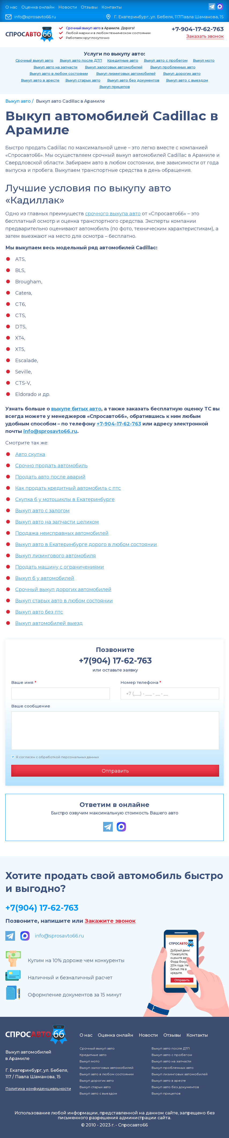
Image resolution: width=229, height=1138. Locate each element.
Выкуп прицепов (114, 86)
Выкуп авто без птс (39, 612)
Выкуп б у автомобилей (44, 578)
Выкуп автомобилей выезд (49, 623)
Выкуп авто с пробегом (165, 60)
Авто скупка (30, 454)
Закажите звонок (110, 921)
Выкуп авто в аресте (40, 80)
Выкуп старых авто (82, 80)
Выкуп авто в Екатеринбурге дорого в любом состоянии (86, 544)
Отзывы (89, 7)
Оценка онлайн (37, 7)
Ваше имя (23, 682)
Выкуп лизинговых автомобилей (126, 73)
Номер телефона (141, 682)
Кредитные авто (122, 60)
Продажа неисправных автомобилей (61, 533)
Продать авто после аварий (50, 477)
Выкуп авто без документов (133, 80)
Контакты (112, 7)
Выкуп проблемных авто (173, 67)
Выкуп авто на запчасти (55, 67)
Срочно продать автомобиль (51, 466)
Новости (67, 7)
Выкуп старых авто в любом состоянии (64, 601)
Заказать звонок (205, 36)
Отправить (115, 771)
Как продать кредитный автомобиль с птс (68, 488)
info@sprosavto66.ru (35, 16)
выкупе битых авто (76, 409)
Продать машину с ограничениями (59, 567)
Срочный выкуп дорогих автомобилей (63, 589)
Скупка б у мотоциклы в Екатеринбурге (65, 499)
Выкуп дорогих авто (182, 73)
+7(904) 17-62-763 (41, 908)
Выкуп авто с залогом (42, 511)
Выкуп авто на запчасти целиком (57, 522)
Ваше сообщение (30, 706)
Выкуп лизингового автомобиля (55, 556)
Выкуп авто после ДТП (81, 60)
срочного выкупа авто (113, 214)
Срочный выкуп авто (83, 28)
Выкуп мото (204, 60)
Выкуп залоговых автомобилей (113, 67)
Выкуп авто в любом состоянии (58, 73)
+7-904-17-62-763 (198, 29)
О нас (11, 7)
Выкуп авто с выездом (187, 80)
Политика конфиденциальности (38, 1088)
